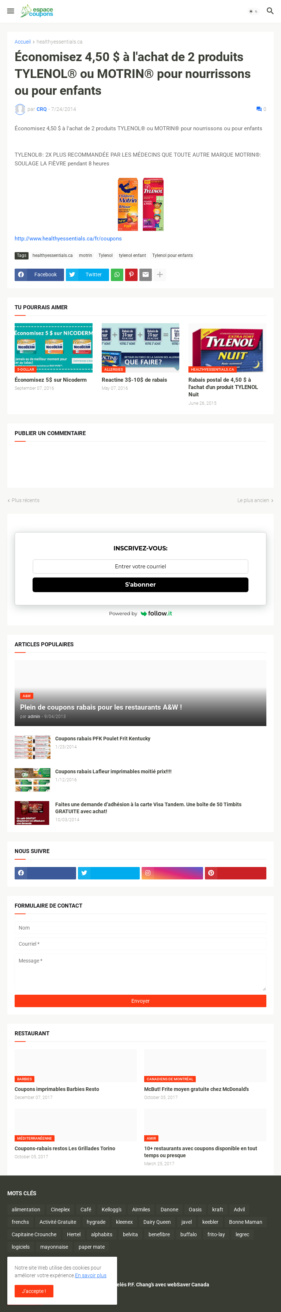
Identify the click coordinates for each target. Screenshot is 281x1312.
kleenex (124, 1222)
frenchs (20, 1222)
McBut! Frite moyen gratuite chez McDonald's (196, 1089)
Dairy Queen (157, 1222)
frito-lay (216, 1234)
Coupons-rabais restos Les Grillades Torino (65, 1148)
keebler (210, 1222)
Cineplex (60, 1209)
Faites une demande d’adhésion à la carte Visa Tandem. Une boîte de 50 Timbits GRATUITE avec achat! (148, 807)
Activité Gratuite (58, 1222)
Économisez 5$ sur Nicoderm (51, 380)
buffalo (188, 1234)
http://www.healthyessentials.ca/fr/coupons (68, 238)
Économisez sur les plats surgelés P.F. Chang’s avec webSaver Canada (128, 1284)
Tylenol (105, 255)
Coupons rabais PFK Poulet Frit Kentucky (102, 738)
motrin (85, 255)
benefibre (159, 1234)
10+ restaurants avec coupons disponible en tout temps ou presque (200, 1151)
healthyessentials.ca (60, 42)
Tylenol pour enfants (172, 255)
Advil (239, 1209)
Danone (169, 1209)
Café (85, 1209)
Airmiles (141, 1209)
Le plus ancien (253, 500)
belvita (130, 1234)
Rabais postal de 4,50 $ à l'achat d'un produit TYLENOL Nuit (223, 387)
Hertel (73, 1234)
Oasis (195, 1209)
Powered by (140, 613)
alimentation (26, 1209)
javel (186, 1222)
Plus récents (26, 500)
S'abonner (140, 584)
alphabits (101, 1234)
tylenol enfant (132, 255)
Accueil (23, 42)
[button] (10, 11)
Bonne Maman (245, 1222)
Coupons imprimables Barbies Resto (57, 1089)
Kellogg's (111, 1209)
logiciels (21, 1247)
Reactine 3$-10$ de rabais (134, 380)
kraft (217, 1209)
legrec (242, 1234)
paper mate (92, 1247)
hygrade (96, 1222)
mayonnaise (54, 1247)
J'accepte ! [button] (34, 1291)
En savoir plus (90, 1275)
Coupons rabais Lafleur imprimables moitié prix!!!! (113, 771)
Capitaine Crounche (34, 1234)
